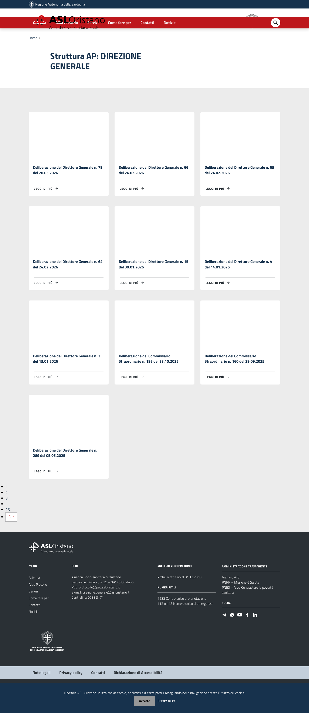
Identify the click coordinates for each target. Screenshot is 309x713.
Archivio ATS (231, 598)
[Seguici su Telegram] (224, 636)
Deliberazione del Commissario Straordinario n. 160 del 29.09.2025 (234, 378)
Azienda (39, 39)
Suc (11, 538)
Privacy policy (166, 700)
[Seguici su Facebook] (247, 636)
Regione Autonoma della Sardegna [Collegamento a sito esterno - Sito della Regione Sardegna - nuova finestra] (60, 4)
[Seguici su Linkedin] (255, 636)
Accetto (144, 700)
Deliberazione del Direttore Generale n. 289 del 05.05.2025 (65, 474)
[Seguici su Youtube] (239, 636)
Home (33, 54)
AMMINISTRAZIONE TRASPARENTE (244, 587)
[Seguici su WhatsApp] (232, 636)
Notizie (170, 39)
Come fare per (119, 39)
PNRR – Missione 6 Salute (240, 603)
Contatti (147, 39)
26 (8, 531)
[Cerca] (275, 39)
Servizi (93, 39)
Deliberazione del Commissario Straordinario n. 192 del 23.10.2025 (149, 378)
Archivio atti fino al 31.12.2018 (179, 598)
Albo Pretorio (66, 39)
